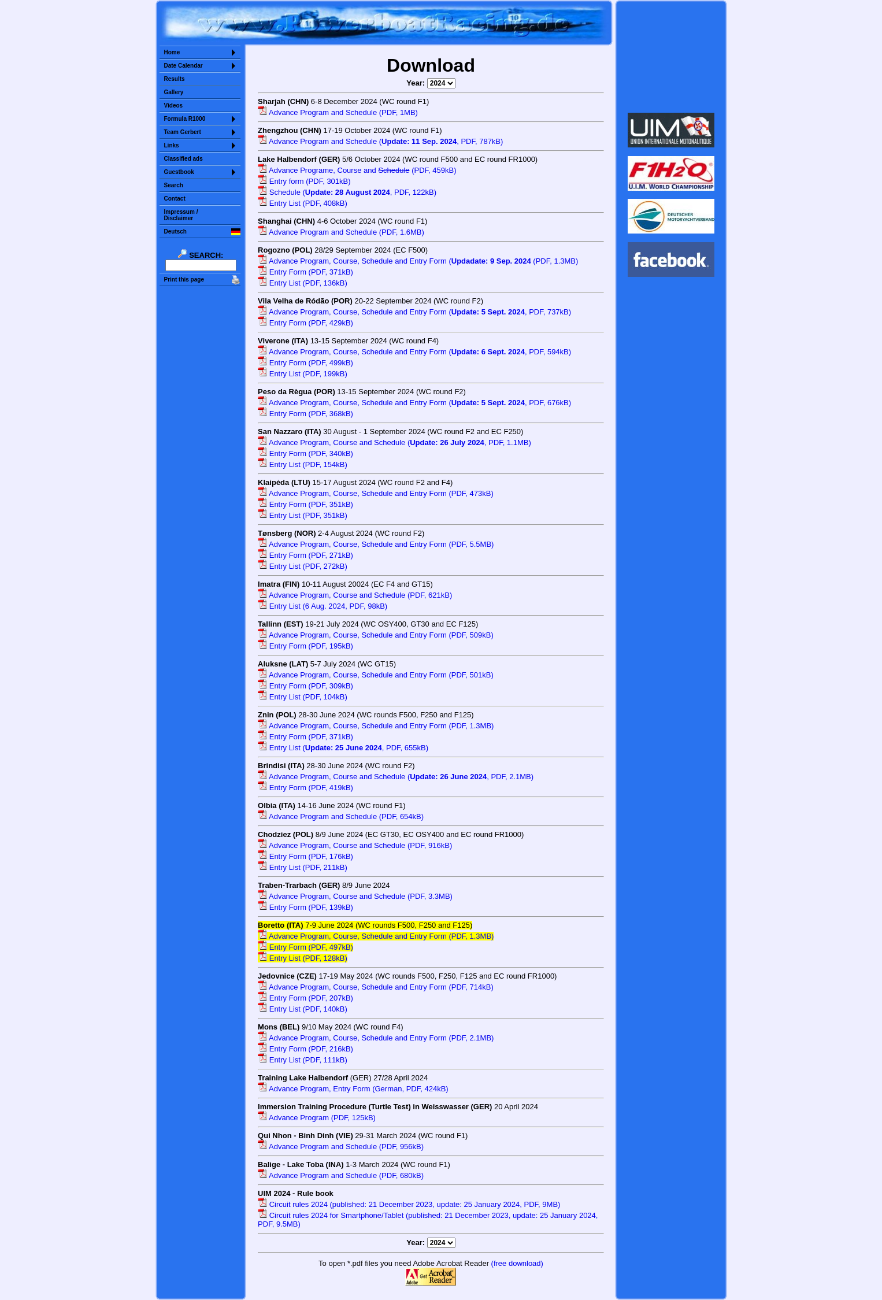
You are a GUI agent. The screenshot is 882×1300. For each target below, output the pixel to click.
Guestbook (179, 172)
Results (174, 79)
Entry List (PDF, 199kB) (302, 373)
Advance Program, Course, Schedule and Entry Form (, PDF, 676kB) (414, 402)
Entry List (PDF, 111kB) (302, 1059)
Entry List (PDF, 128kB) (302, 958)
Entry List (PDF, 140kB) (302, 1009)
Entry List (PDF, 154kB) (302, 464)
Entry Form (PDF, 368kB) (305, 413)
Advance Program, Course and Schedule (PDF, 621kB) (355, 595)
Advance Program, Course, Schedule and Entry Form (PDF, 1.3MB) (376, 725)
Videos (173, 105)
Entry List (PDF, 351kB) (302, 515)
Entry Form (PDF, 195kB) (305, 646)
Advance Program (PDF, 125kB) (317, 1117)
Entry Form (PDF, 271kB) (305, 555)
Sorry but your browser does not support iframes (671, 56)
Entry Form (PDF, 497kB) (305, 947)
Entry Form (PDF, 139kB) (305, 907)
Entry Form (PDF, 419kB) (305, 787)
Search (173, 185)
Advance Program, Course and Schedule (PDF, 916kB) (355, 845)
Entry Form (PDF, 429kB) (305, 322)
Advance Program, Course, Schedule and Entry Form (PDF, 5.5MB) (376, 544)
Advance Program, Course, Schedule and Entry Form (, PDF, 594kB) (414, 351)
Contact (175, 198)
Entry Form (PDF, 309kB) (305, 686)
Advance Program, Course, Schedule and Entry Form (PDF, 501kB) (376, 675)
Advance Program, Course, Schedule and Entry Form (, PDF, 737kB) (414, 312)
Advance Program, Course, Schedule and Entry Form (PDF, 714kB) (376, 987)
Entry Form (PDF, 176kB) (305, 856)
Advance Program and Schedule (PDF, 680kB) (341, 1175)
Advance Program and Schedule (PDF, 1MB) (338, 112)
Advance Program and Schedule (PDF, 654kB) (341, 816)
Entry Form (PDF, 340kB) (305, 453)
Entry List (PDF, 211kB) (302, 867)
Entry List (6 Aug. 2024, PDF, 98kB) (322, 606)
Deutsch (175, 231)
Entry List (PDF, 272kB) (302, 566)
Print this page (184, 279)
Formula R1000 (185, 119)
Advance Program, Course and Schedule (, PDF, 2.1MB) (395, 776)
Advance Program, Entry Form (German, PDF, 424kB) (353, 1088)
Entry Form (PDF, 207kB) (305, 998)
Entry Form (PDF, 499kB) (305, 362)
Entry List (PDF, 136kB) (302, 283)
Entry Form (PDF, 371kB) (305, 272)
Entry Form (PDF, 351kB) (305, 504)
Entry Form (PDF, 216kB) (305, 1049)
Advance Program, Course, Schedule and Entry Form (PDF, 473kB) (376, 493)
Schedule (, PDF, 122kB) (347, 192)
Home (172, 52)
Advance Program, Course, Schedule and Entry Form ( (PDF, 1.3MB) (418, 261)
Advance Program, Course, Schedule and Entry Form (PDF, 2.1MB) (376, 1038)
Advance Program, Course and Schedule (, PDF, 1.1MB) (394, 442)
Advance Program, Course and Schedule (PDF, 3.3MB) (355, 896)
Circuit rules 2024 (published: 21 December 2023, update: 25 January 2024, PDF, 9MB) (409, 1204)
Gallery (174, 92)
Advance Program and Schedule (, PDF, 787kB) (380, 141)
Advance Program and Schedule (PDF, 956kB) (341, 1146)
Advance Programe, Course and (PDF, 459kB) (357, 170)
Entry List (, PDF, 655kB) (343, 747)
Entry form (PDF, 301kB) (304, 181)
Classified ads (183, 158)
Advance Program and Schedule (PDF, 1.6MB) (341, 232)
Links (171, 145)
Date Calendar (183, 65)
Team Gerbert (182, 132)
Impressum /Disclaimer (181, 215)
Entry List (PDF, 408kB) (302, 203)
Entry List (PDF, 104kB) (302, 696)
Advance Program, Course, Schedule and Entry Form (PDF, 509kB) (376, 635)
